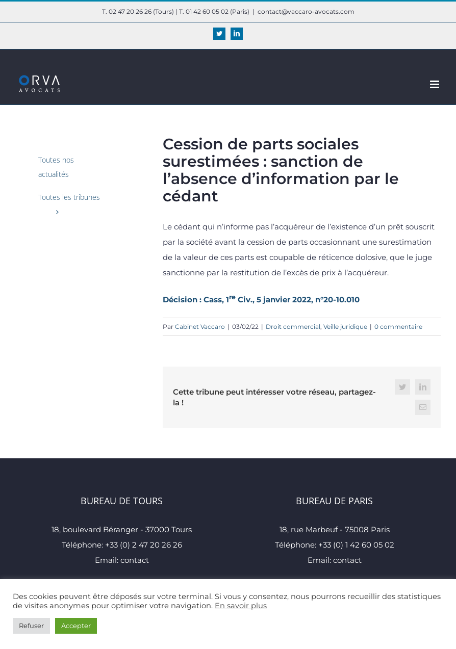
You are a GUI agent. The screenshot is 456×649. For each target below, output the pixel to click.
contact (134, 560)
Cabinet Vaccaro (200, 326)
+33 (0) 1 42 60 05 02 (356, 545)
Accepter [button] (76, 625)
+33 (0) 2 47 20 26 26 (143, 545)
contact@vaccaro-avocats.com (306, 11)
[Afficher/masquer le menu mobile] (435, 84)
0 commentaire (398, 326)
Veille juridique (345, 326)
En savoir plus (241, 605)
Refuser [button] (31, 625)
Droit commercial (293, 326)
